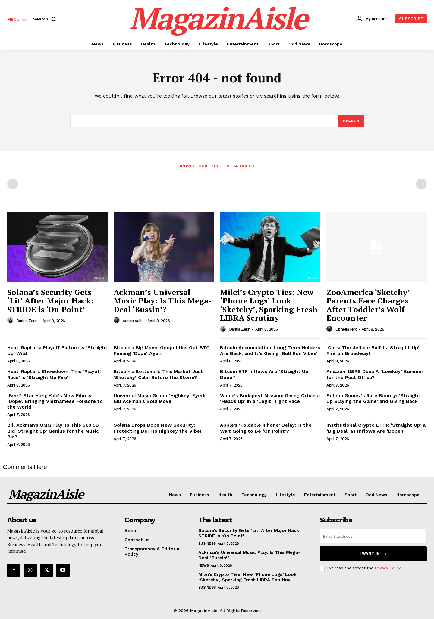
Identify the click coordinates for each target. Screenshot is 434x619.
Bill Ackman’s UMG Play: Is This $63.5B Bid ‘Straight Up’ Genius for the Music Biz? (53, 430)
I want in (373, 554)
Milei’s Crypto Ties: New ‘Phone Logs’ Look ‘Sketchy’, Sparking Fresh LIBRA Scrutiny (269, 305)
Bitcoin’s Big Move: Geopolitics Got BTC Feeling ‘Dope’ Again (161, 350)
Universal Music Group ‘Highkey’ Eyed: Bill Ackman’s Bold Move (159, 398)
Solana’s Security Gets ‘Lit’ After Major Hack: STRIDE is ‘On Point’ (50, 300)
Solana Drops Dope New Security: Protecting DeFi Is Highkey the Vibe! (157, 428)
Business (207, 543)
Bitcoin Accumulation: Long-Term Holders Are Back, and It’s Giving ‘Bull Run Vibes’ (270, 350)
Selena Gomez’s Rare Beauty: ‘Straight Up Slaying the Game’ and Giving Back (373, 398)
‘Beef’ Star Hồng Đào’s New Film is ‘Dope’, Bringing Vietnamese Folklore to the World (55, 401)
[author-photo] (11, 320)
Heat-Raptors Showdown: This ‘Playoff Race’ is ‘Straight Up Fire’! (54, 374)
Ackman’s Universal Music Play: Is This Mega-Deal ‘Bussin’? (163, 300)
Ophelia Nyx (346, 329)
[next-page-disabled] (421, 184)
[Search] (351, 121)
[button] (45, 19)
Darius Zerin (27, 321)
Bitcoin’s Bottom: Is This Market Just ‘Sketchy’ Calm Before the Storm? (158, 374)
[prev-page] (12, 184)
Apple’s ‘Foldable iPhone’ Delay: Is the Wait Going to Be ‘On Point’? (266, 428)
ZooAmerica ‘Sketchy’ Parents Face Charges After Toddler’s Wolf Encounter (368, 305)
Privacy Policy (388, 568)
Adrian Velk (133, 321)
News (203, 565)
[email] (373, 536)
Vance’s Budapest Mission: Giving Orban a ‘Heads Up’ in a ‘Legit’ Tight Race (270, 398)
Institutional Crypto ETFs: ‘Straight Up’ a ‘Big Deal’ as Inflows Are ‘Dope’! (376, 428)
